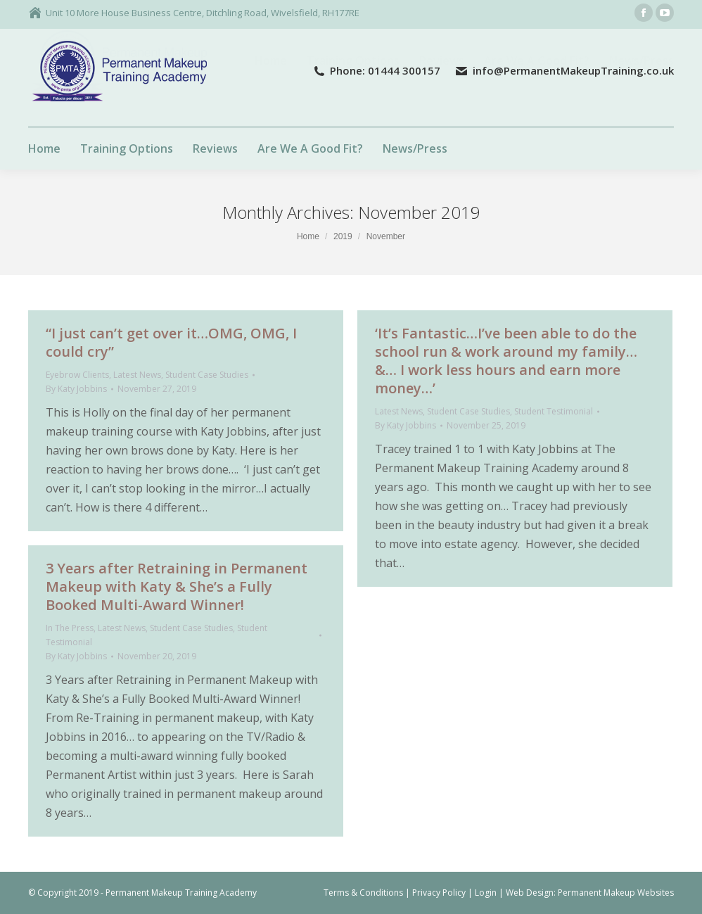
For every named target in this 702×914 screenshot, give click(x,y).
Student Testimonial (553, 411)
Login (486, 893)
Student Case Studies (206, 375)
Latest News (137, 375)
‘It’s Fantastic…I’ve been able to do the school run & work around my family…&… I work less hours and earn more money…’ (506, 361)
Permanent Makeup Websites (616, 893)
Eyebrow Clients (77, 375)
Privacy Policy (439, 893)
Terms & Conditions (363, 893)
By (76, 389)
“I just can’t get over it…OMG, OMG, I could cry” (171, 342)
